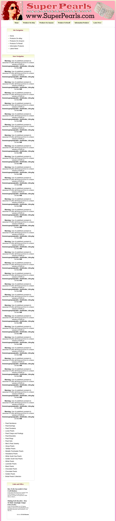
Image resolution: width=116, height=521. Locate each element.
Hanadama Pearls (11, 454)
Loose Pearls (9, 431)
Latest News (97, 23)
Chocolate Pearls (11, 469)
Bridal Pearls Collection (13, 476)
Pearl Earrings (10, 426)
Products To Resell (64, 23)
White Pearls (9, 461)
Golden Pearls (10, 474)
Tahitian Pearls (10, 449)
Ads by (23, 514)
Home (17, 23)
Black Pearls (9, 466)
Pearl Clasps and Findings (14, 433)
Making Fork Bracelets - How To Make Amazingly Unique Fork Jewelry (17, 503)
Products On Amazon (47, 23)
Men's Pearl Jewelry (12, 443)
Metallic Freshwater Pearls (14, 451)
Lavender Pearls (10, 464)
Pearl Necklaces (10, 423)
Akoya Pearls (9, 446)
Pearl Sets (8, 441)
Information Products (82, 23)
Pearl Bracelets (10, 436)
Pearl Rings (9, 438)
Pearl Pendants (10, 428)
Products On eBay (29, 23)
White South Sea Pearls (13, 456)
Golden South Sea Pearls (14, 459)
